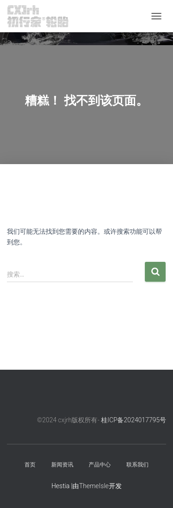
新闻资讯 (62, 464)
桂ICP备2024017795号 (133, 420)
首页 (30, 464)
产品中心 (100, 464)
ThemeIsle (93, 486)
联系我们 (137, 464)
